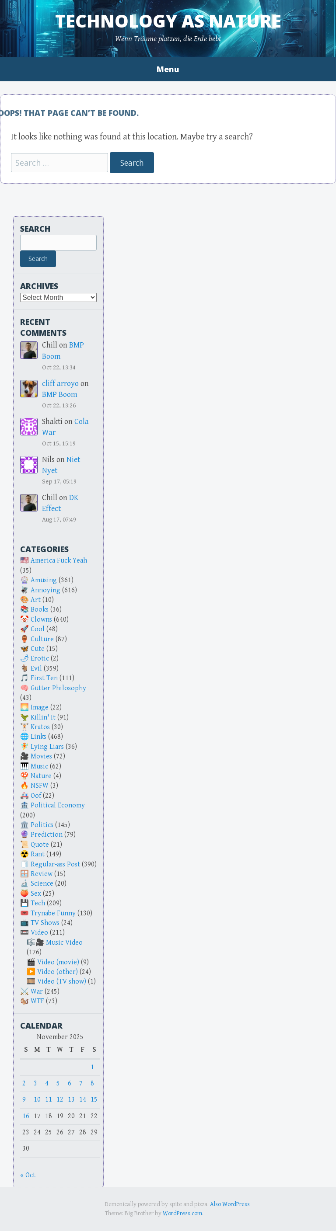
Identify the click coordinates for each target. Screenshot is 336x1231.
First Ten (44, 678)
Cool (38, 629)
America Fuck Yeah (59, 560)
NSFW (40, 786)
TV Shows (45, 923)
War (37, 992)
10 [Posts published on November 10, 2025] (37, 1099)
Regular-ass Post (55, 864)
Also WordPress (230, 1204)
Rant (38, 854)
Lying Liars (47, 747)
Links (38, 737)
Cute (38, 649)
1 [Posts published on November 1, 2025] (92, 1067)
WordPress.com (182, 1213)
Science (42, 884)
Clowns (41, 620)
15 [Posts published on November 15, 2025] (94, 1099)
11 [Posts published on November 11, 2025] (48, 1099)
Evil (36, 668)
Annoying (45, 590)
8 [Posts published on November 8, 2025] (92, 1083)
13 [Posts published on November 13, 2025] (71, 1099)
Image (40, 707)
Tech (38, 903)
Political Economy (58, 805)
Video (39, 932)
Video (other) (57, 972)
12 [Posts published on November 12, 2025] (59, 1099)
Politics (42, 825)
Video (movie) (58, 962)
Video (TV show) (61, 981)
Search (35, 228)
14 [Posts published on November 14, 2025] (82, 1099)
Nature (41, 776)
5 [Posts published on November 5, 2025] (58, 1083)
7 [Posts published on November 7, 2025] (81, 1083)
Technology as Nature (168, 21)
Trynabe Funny (53, 913)
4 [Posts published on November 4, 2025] (47, 1083)
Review (41, 874)
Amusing (44, 580)
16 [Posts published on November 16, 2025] (25, 1116)
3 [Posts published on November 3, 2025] (35, 1083)
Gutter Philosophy (58, 688)
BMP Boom (59, 394)
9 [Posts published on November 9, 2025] (24, 1099)
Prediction (47, 835)
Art (36, 600)
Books (40, 609)
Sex (36, 894)
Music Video (64, 943)
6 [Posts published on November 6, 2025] (69, 1083)
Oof (36, 796)
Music (39, 766)
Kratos (40, 727)
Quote (40, 845)
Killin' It (43, 717)
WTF (37, 1001)
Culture (42, 639)
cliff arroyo (60, 383)
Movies (41, 756)
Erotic (40, 658)
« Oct (27, 1175)
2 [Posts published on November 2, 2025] (24, 1083)
